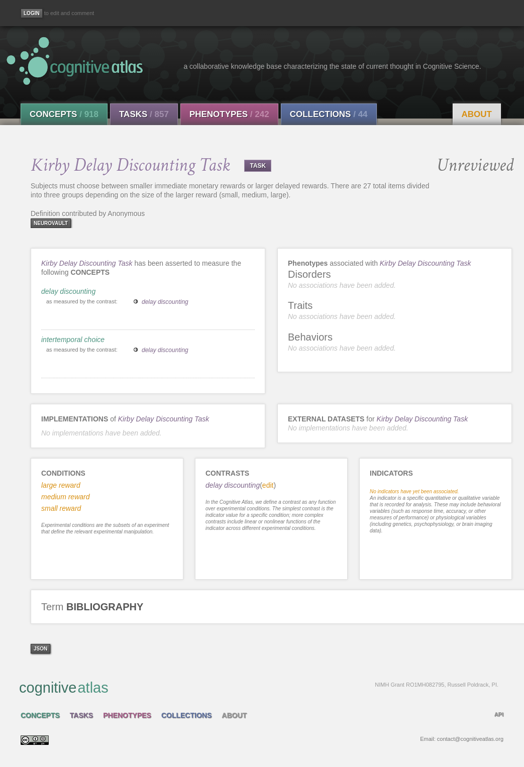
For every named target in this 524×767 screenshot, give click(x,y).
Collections (329, 114)
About (477, 114)
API (498, 714)
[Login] (32, 13)
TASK (258, 165)
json (40, 648)
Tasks (144, 114)
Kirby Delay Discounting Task (87, 263)
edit (268, 485)
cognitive (258, 687)
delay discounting (68, 291)
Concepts (64, 114)
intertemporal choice (72, 340)
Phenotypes (229, 114)
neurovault (51, 223)
